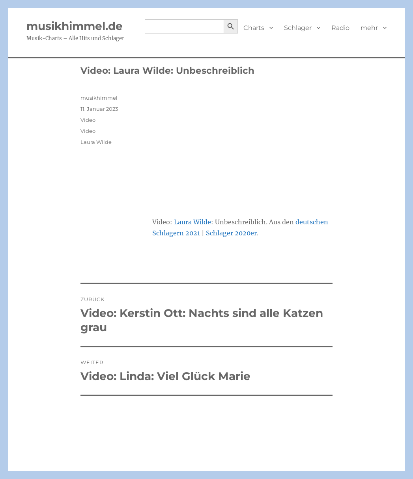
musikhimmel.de (74, 26)
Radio (340, 28)
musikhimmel (99, 98)
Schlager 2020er (231, 233)
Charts (253, 28)
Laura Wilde (192, 222)
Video (87, 120)
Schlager (298, 28)
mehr (369, 28)
